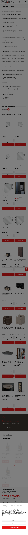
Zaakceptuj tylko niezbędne (14, 520)
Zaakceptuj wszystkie (14, 527)
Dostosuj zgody (14, 523)
